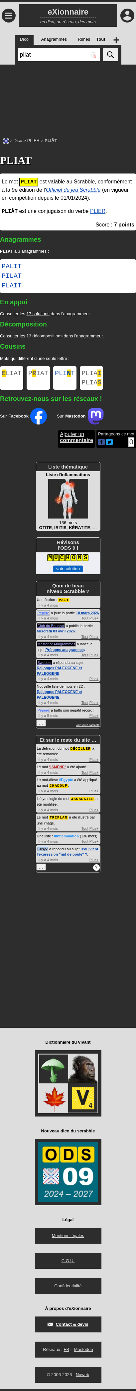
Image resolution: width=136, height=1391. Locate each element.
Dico (18, 140)
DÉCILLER (80, 751)
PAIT (64, 602)
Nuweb (82, 1376)
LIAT (12, 374)
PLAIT (12, 286)
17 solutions (37, 314)
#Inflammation (66, 838)
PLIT (65, 374)
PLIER (33, 140)
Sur (23, 419)
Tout (84, 621)
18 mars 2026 (87, 616)
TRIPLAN (58, 819)
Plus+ (94, 621)
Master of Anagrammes (56, 647)
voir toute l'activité (87, 728)
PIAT (38, 374)
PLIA (91, 374)
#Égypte (66, 782)
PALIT (12, 267)
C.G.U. (68, 1262)
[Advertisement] (68, 98)
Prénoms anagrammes (65, 653)
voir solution (68, 572)
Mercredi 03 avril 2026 (56, 634)
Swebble (45, 666)
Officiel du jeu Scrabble (73, 190)
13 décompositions (44, 336)
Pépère (43, 616)
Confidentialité (67, 1287)
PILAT (12, 277)
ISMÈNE (58, 769)
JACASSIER (82, 800)
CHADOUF (58, 787)
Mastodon (83, 1351)
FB (66, 1351)
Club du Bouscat (51, 629)
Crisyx (43, 851)
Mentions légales (68, 1237)
